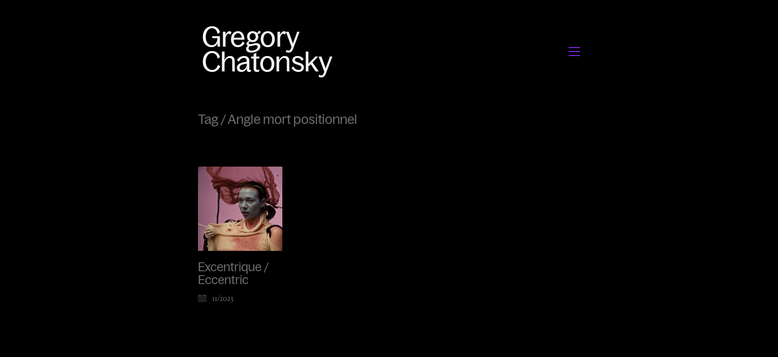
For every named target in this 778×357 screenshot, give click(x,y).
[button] (574, 52)
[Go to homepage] (270, 51)
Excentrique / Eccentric (233, 274)
